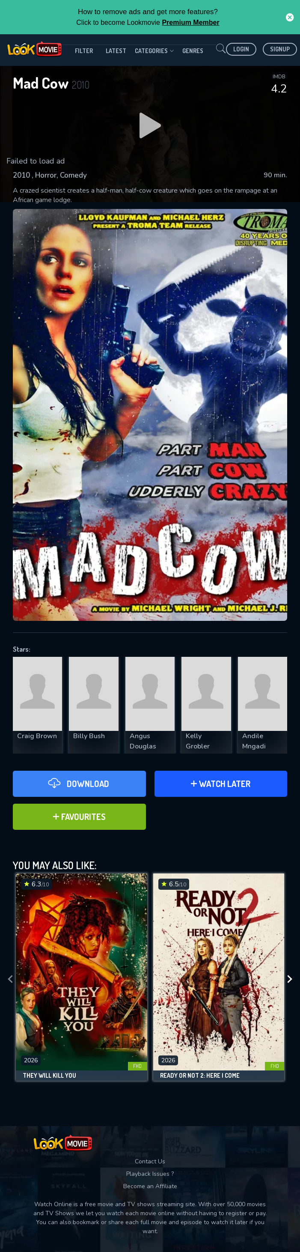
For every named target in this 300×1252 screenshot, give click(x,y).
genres (192, 50)
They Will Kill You (49, 1076)
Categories (154, 51)
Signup (280, 49)
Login (241, 49)
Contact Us (150, 1161)
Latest (116, 50)
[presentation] (10, 979)
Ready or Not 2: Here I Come (200, 1076)
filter (84, 50)
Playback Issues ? (150, 1174)
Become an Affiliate (150, 1186)
